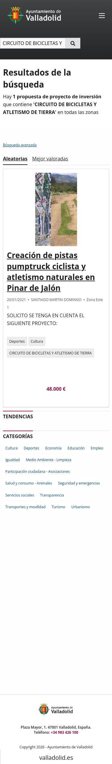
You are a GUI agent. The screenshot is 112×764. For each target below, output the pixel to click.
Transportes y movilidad (25, 506)
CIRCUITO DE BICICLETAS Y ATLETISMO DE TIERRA (50, 353)
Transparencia (52, 495)
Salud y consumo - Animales (28, 483)
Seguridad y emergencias (79, 483)
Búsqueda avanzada (19, 145)
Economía (53, 448)
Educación (76, 448)
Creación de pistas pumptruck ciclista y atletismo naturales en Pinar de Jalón (51, 271)
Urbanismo (80, 506)
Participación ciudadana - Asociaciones (37, 471)
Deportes (17, 341)
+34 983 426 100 (64, 732)
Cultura (37, 341)
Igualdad (12, 459)
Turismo (58, 506)
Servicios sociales (19, 495)
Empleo (97, 448)
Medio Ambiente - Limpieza (48, 459)
